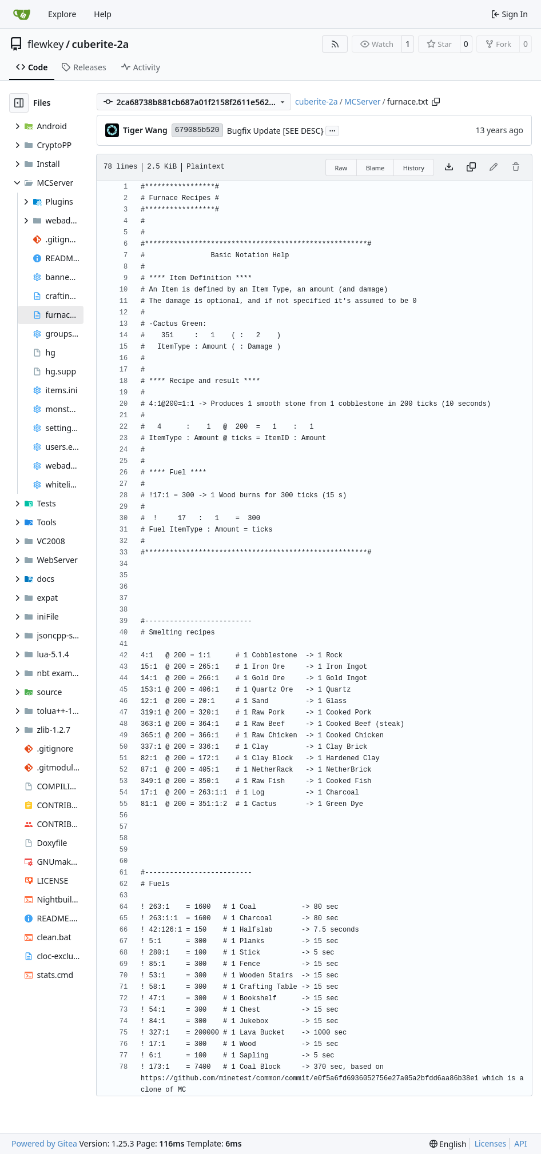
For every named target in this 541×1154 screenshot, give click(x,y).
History (413, 167)
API (520, 1143)
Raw (341, 167)
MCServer (362, 101)
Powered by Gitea (44, 1143)
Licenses (491, 1143)
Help (103, 14)
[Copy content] (471, 167)
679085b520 (197, 130)
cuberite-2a (100, 44)
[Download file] (449, 167)
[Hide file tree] (19, 103)
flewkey (45, 44)
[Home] (22, 14)
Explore (62, 14)
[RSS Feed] (335, 44)
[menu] (448, 1144)
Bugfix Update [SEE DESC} (275, 130)
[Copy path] (436, 102)
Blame (375, 167)
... (332, 130)
